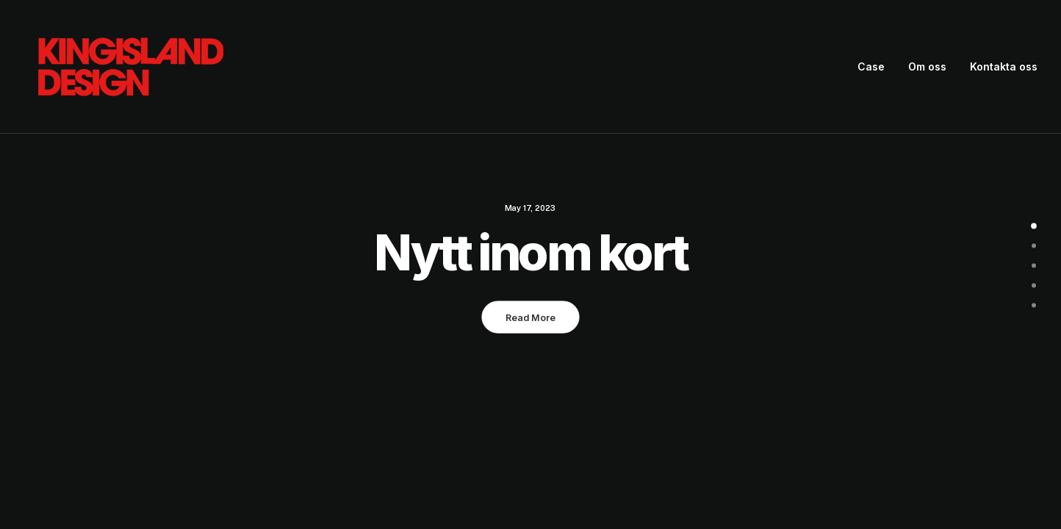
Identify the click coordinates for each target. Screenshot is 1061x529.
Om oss (927, 66)
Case (871, 66)
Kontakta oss (1003, 66)
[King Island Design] (132, 66)
